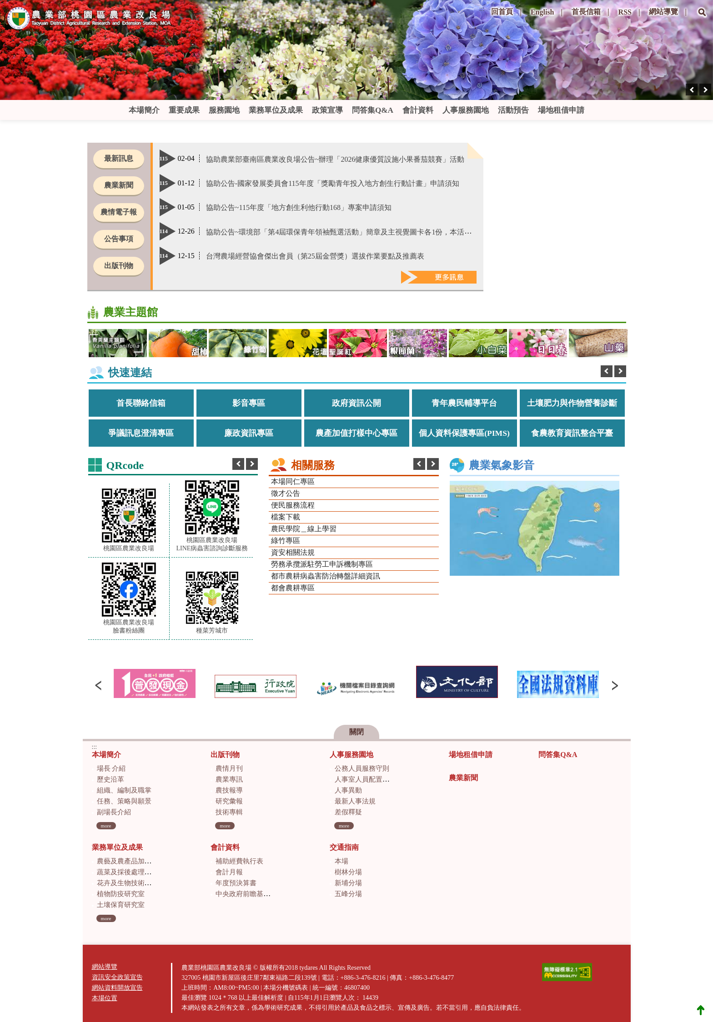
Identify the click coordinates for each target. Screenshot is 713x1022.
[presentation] (692, 89)
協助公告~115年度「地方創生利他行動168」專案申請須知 (299, 207)
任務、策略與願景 (124, 801)
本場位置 (104, 998)
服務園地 (224, 110)
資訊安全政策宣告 (117, 977)
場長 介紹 (111, 768)
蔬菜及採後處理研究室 (131, 872)
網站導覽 (663, 11)
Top (700, 1009)
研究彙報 (229, 801)
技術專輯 (229, 812)
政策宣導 (327, 110)
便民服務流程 (293, 505)
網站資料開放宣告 (117, 987)
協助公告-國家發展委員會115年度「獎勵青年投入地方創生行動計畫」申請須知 (332, 183)
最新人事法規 (355, 801)
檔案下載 (285, 517)
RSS (625, 12)
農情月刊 (229, 768)
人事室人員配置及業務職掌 (376, 779)
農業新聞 (118, 185)
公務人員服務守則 (362, 768)
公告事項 (118, 239)
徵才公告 (285, 493)
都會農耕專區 (293, 588)
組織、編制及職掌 (124, 790)
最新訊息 (118, 158)
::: (482, 8)
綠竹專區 (285, 540)
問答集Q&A (372, 110)
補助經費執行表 (239, 861)
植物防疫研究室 (121, 893)
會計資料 (417, 110)
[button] (702, 18)
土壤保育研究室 (121, 904)
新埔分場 (348, 883)
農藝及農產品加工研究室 (134, 861)
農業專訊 (229, 779)
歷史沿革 (110, 779)
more (106, 825)
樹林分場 (348, 872)
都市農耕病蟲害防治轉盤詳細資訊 (325, 576)
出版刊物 (118, 265)
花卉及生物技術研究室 (131, 883)
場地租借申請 (561, 110)
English (542, 12)
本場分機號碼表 (285, 987)
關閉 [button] (356, 732)
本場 (341, 861)
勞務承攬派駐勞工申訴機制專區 (322, 564)
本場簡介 (144, 110)
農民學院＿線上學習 (303, 529)
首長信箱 (586, 11)
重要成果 (184, 110)
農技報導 (229, 790)
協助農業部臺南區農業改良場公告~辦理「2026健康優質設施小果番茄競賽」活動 (335, 159)
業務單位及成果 (276, 110)
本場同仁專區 (293, 481)
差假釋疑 (348, 812)
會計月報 (229, 872)
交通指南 (344, 847)
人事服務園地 (465, 110)
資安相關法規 (293, 552)
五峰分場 (348, 893)
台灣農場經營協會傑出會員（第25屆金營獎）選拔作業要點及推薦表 (315, 256)
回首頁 (502, 11)
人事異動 (348, 790)
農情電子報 (118, 212)
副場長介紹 (114, 812)
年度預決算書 (236, 883)
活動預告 (513, 110)
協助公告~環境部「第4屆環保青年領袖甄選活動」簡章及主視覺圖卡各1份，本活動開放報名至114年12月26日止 (384, 232)
